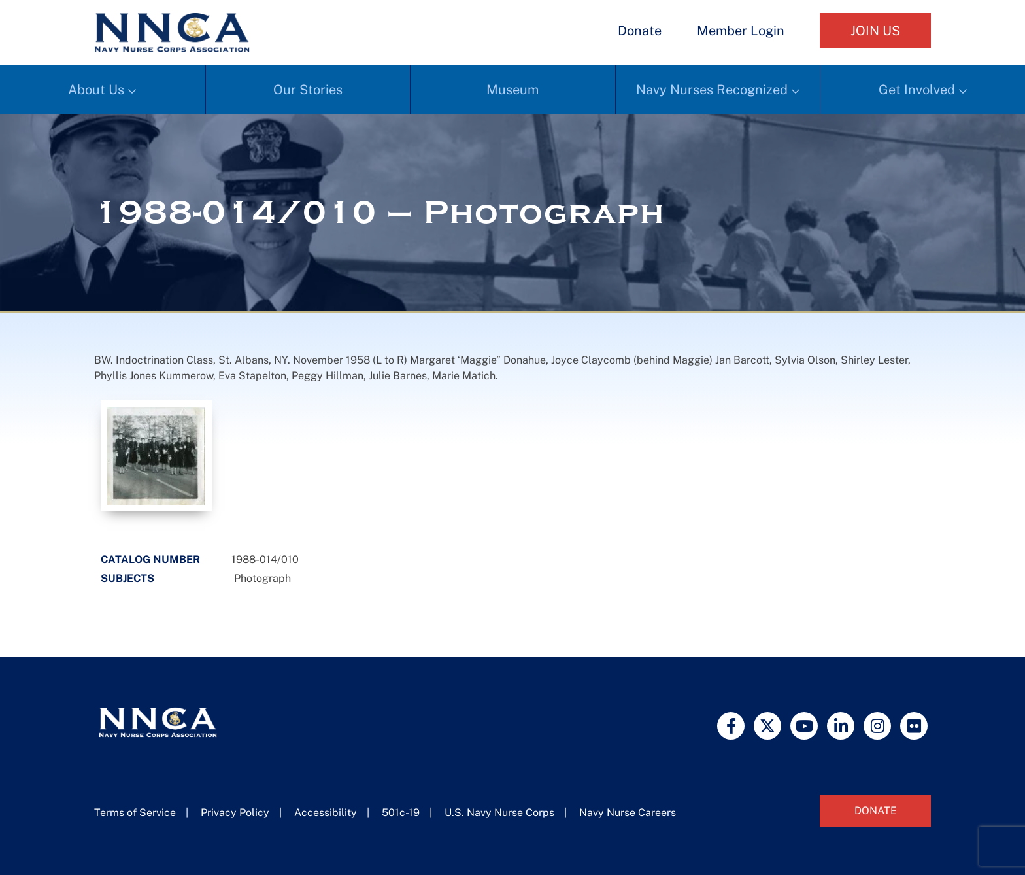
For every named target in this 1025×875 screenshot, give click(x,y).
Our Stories (308, 89)
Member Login (740, 31)
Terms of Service (135, 812)
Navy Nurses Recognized (712, 89)
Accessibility (325, 812)
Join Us (875, 31)
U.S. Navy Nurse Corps (499, 812)
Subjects (127, 578)
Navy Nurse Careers (627, 812)
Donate (640, 31)
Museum (512, 89)
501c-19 (401, 812)
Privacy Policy (235, 812)
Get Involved (917, 89)
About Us (96, 89)
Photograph (262, 578)
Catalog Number (150, 559)
